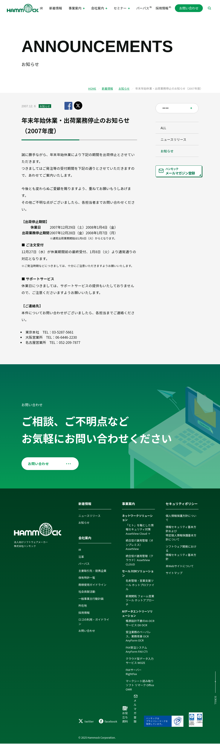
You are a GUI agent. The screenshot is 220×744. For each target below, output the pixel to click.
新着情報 (55, 8)
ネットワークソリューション (137, 518)
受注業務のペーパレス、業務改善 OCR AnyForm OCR (138, 636)
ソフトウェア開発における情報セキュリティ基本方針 (181, 553)
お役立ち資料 (125, 715)
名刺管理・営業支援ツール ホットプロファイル (140, 585)
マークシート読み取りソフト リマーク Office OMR (140, 685)
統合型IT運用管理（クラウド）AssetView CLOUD (139, 560)
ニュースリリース (175, 142)
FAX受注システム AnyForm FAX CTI (137, 650)
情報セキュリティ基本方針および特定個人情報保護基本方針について (181, 533)
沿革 (81, 557)
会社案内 (84, 538)
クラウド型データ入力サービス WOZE (140, 661)
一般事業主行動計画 (91, 599)
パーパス (141, 8)
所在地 (82, 606)
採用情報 (160, 8)
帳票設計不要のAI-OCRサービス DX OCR (140, 623)
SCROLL (215, 700)
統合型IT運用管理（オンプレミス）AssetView (139, 545)
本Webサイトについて (180, 566)
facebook (108, 722)
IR (42, 8)
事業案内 (128, 504)
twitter (86, 722)
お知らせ (124, 88)
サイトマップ (174, 573)
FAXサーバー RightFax (135, 672)
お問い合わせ (189, 8)
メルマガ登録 (136, 709)
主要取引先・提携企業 (92, 571)
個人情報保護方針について (181, 518)
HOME (92, 88)
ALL (165, 128)
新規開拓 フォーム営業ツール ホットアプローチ (140, 600)
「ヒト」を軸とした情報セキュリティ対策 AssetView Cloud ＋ (140, 529)
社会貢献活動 (86, 592)
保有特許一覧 (86, 578)
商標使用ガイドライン (92, 585)
